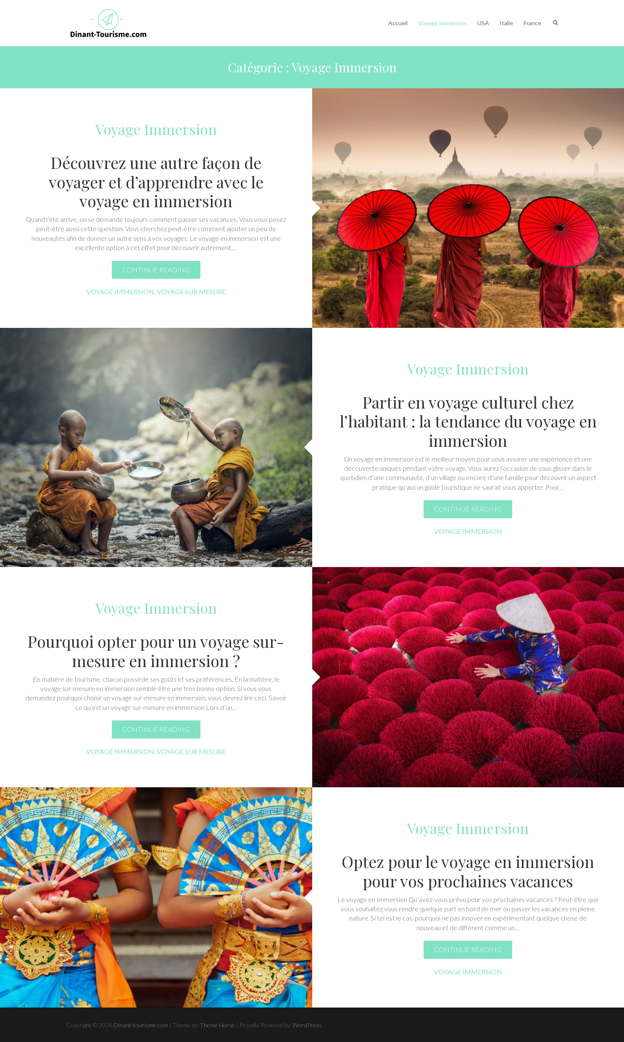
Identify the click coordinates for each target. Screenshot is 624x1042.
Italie (506, 22)
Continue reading (156, 270)
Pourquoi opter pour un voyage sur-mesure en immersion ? (155, 650)
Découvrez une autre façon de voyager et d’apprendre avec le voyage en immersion (156, 181)
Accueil (398, 22)
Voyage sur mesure (191, 291)
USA (483, 22)
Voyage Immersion (442, 22)
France (532, 22)
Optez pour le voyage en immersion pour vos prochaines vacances (468, 871)
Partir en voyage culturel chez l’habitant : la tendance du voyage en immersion (468, 421)
